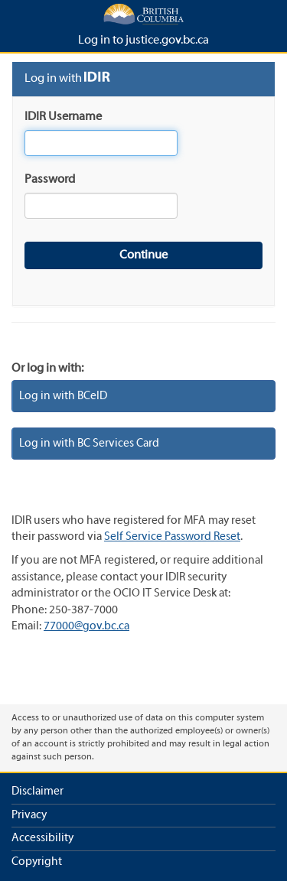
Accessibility (42, 838)
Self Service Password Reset (172, 537)
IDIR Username (63, 117)
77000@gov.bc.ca (86, 626)
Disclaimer (37, 791)
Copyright (36, 862)
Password (49, 180)
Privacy (29, 815)
